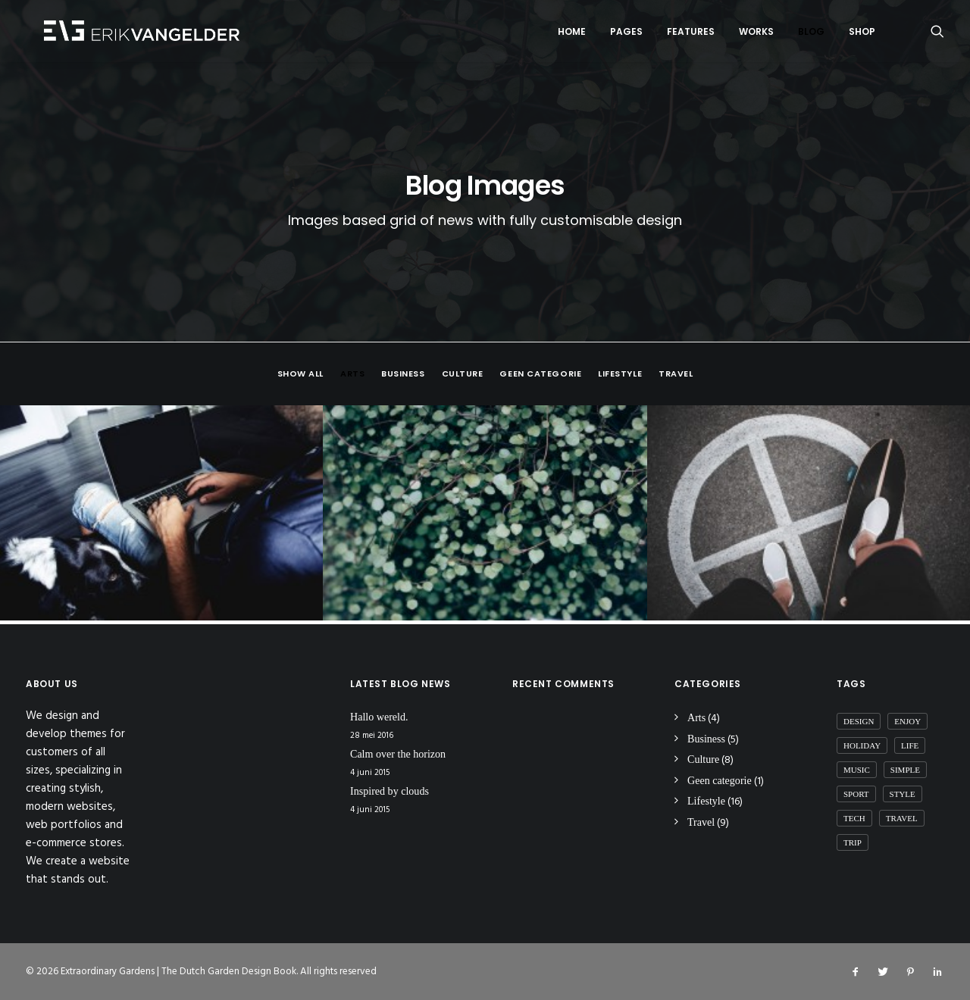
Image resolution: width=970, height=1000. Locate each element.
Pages (626, 33)
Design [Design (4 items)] (858, 721)
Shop (862, 33)
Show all (300, 377)
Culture (462, 377)
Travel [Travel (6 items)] (902, 818)
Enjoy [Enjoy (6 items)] (907, 721)
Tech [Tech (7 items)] (854, 818)
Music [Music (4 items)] (856, 769)
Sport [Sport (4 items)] (856, 793)
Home (572, 33)
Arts (352, 377)
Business (402, 377)
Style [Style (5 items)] (902, 793)
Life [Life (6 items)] (909, 745)
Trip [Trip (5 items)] (852, 842)
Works (756, 33)
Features (691, 33)
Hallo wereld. (379, 717)
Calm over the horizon (398, 754)
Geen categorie (540, 377)
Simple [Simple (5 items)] (905, 769)
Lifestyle (620, 377)
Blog (811, 33)
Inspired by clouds (389, 792)
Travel (676, 377)
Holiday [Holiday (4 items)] (862, 745)
